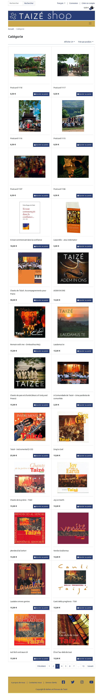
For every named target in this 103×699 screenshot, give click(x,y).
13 (83, 666)
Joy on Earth (58, 500)
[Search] (15, 3)
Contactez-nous (35, 683)
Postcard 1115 (59, 138)
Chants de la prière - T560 (21, 500)
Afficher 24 (68, 42)
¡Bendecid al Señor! (18, 551)
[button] (89, 8)
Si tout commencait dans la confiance (26, 240)
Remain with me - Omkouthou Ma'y (25, 344)
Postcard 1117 (59, 88)
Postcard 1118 (16, 88)
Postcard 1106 (59, 189)
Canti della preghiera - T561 (65, 601)
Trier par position (85, 42)
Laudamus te (58, 344)
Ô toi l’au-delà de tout (62, 652)
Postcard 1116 (16, 138)
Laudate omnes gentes (20, 601)
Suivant (90, 666)
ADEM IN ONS (59, 290)
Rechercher (28, 3)
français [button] (60, 3)
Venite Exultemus (61, 551)
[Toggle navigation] (90, 23)
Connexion (73, 3)
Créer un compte (88, 3)
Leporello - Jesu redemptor (65, 240)
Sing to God (58, 449)
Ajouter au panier (41, 94)
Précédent (42, 666)
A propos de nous (18, 683)
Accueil (11, 29)
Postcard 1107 (16, 189)
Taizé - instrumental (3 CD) (21, 449)
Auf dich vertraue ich (19, 652)
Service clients (51, 683)
